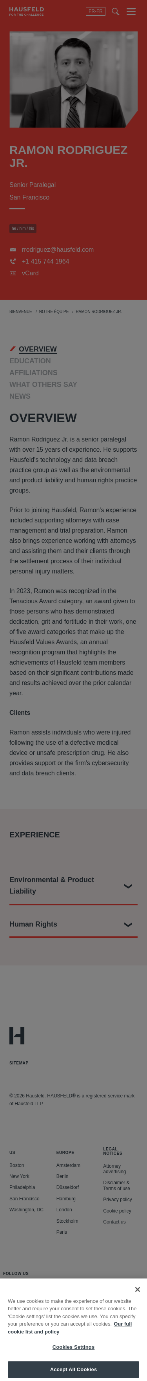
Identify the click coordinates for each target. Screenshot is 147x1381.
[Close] (137, 1295)
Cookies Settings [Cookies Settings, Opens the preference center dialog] (74, 1353)
